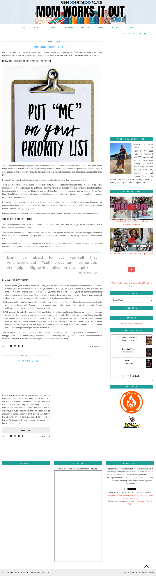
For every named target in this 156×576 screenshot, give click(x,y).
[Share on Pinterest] (19, 346)
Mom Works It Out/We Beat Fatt (122, 493)
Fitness (131, 27)
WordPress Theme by (139, 572)
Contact (115, 27)
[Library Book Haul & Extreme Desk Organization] (131, 240)
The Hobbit (128, 360)
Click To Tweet (85, 273)
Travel (100, 27)
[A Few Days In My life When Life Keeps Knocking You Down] (131, 208)
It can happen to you (26, 360)
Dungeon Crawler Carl (128, 337)
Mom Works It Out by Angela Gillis (29, 572)
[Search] (151, 33)
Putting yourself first (52, 46)
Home (24, 27)
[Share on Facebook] (11, 346)
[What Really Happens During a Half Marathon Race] (131, 270)
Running (69, 27)
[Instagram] (128, 33)
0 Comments (96, 346)
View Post (26, 430)
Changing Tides (128, 349)
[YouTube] (140, 33)
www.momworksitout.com (134, 501)
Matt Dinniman (129, 340)
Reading (85, 27)
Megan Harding (129, 352)
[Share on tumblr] (23, 346)
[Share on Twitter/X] (15, 346)
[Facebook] (145, 33)
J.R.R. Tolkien (129, 363)
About (37, 27)
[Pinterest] (134, 33)
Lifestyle (53, 27)
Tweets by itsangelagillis (131, 323)
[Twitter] (123, 33)
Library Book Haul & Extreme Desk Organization (131, 253)
